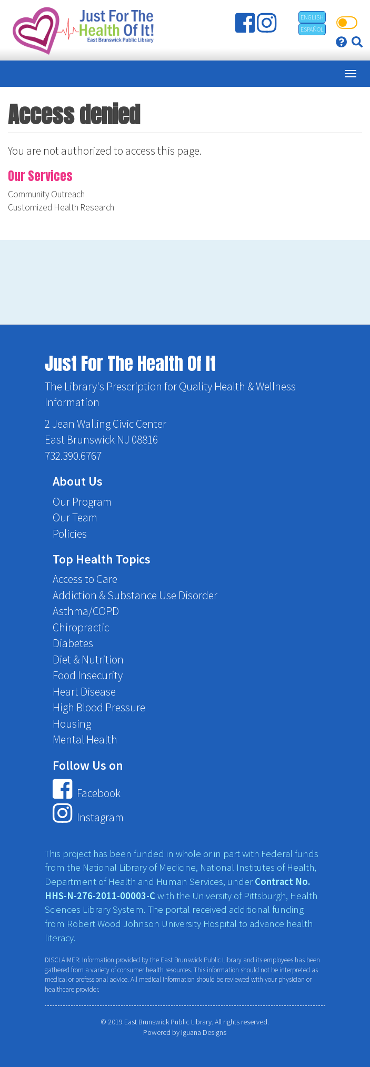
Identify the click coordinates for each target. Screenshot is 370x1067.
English (312, 17)
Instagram (88, 817)
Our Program (82, 502)
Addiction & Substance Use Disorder (135, 595)
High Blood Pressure (99, 707)
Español (312, 29)
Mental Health (85, 739)
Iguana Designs (203, 1032)
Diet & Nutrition (88, 659)
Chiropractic (81, 627)
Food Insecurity (88, 675)
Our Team (75, 517)
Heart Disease (84, 692)
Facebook (86, 793)
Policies (70, 534)
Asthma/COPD (86, 611)
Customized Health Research (61, 207)
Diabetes (73, 643)
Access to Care (85, 579)
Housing (72, 724)
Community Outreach (46, 194)
